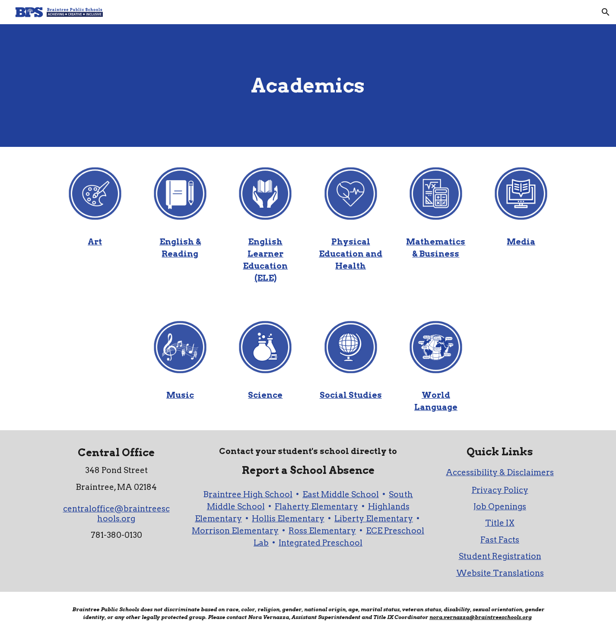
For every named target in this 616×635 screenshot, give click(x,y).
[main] (308, 86)
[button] (605, 12)
